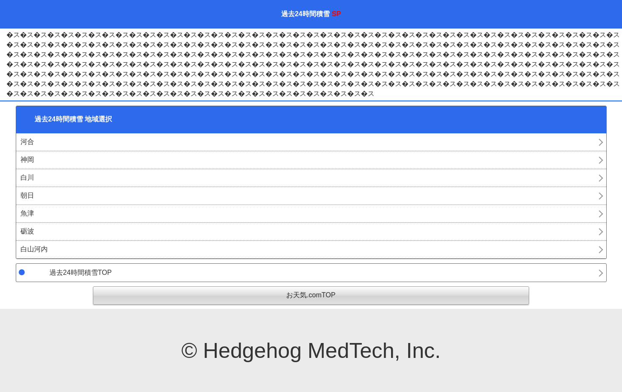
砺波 (27, 231)
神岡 (27, 159)
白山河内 (34, 249)
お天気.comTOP (310, 295)
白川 (27, 177)
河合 (27, 141)
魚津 (27, 213)
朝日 (27, 195)
